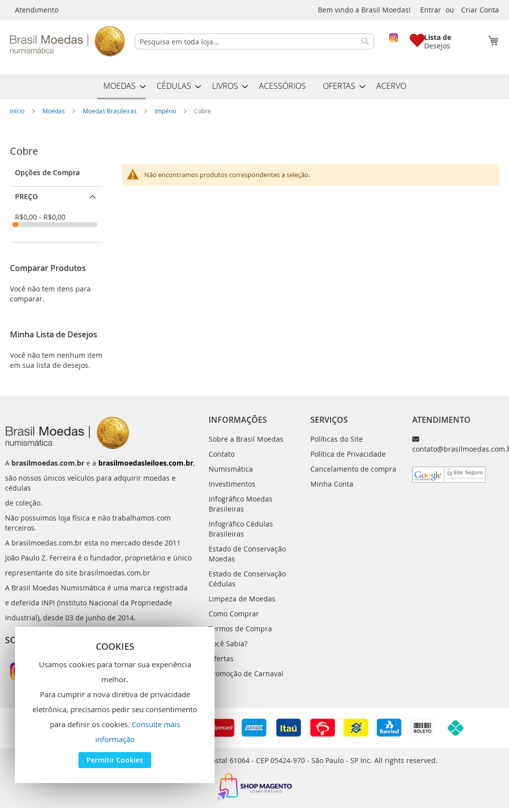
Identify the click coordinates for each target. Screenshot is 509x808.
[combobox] (254, 41)
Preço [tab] (26, 196)
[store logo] (67, 41)
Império (166, 111)
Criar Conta (480, 9)
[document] (115, 705)
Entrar (430, 9)
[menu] (254, 86)
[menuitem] (121, 86)
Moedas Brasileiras (110, 111)
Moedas (54, 111)
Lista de (437, 37)
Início (18, 111)
